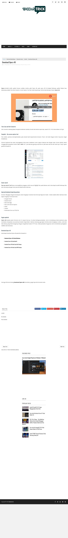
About (18, 2)
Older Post (62, 346)
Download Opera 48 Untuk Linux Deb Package (13, 244)
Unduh (25, 59)
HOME (4, 46)
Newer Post (5, 346)
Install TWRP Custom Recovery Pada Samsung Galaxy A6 (38, 434)
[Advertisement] (14, 30)
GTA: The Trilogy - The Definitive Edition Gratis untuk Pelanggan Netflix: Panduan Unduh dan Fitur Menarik (33, 422)
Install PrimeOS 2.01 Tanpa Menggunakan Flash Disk (36, 408)
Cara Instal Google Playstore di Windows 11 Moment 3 (34, 358)
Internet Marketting (11, 59)
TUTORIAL (16, 46)
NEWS (23, 46)
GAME (28, 46)
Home (5, 2)
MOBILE (9, 46)
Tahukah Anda (19, 59)
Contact (11, 2)
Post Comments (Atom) (13, 349)
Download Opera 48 (19, 282)
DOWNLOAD (34, 46)
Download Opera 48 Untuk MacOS (11, 241)
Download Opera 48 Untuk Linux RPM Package (13, 247)
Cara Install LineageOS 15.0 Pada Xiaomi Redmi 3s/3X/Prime (37, 428)
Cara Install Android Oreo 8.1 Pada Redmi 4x (37, 414)
